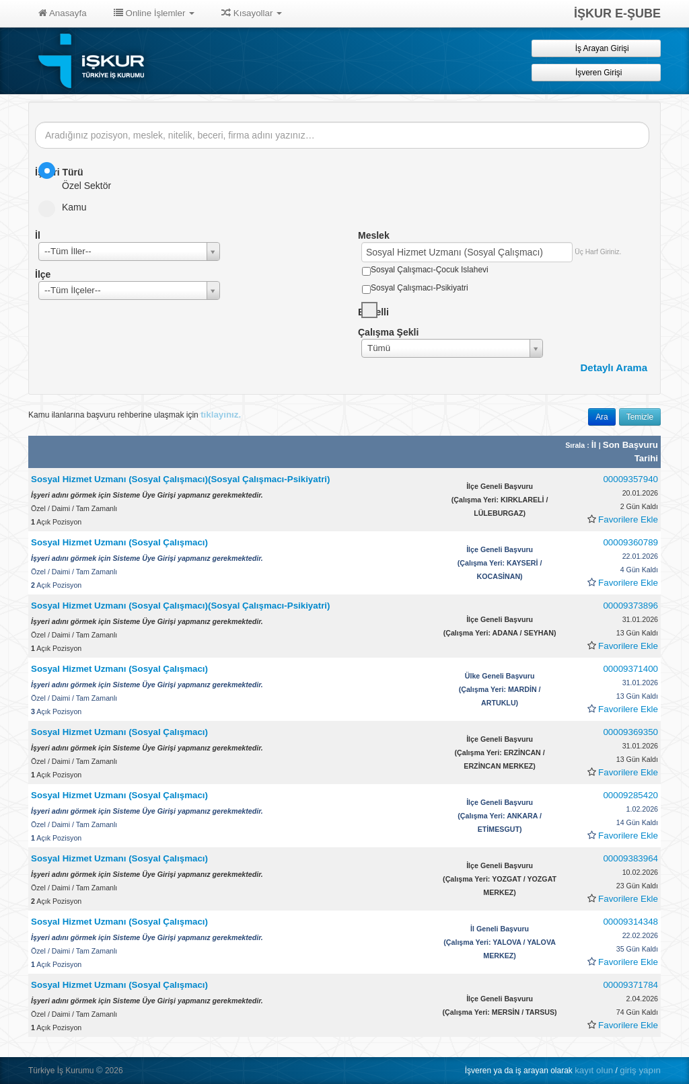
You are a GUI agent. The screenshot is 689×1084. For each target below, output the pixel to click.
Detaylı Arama (614, 367)
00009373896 (630, 606)
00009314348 (630, 922)
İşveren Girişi (596, 72)
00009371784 (630, 985)
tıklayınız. (221, 415)
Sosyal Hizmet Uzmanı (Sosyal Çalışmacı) (119, 542)
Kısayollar (251, 13)
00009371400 (630, 669)
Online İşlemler (154, 13)
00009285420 (630, 795)
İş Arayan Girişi (595, 48)
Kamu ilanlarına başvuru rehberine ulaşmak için (134, 415)
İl (595, 445)
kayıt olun (594, 1070)
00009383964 (630, 858)
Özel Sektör (79, 176)
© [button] (99, 1070)
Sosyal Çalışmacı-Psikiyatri (419, 288)
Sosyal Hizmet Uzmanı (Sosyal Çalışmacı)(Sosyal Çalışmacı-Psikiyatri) (180, 479)
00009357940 (630, 479)
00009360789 (630, 542)
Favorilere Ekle (628, 519)
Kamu (67, 207)
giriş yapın (640, 1070)
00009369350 (630, 732)
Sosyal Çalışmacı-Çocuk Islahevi (429, 269)
